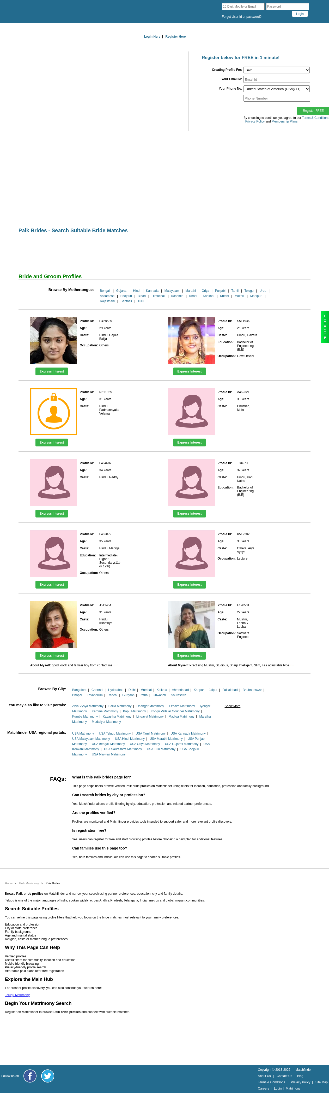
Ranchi (112, 695)
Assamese (107, 296)
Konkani (208, 296)
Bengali (105, 291)
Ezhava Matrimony (182, 706)
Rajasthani (107, 301)
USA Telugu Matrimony (115, 733)
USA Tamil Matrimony (151, 733)
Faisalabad (230, 690)
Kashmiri (177, 296)
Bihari (142, 296)
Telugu (248, 291)
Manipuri (256, 296)
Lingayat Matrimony (150, 716)
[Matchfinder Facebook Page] (29, 1076)
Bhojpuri (126, 296)
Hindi (136, 291)
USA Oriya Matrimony (145, 744)
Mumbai (146, 690)
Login (278, 1088)
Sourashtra (178, 695)
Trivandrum (94, 695)
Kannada (152, 291)
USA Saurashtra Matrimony (123, 749)
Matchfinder (303, 1070)
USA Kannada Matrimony (188, 733)
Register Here (176, 36)
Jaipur (213, 690)
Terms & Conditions (271, 1082)
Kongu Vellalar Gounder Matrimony (175, 711)
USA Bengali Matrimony (108, 744)
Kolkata (162, 690)
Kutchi (224, 296)
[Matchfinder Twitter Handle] (47, 1076)
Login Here (152, 36)
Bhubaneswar (252, 690)
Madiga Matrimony (181, 716)
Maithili (239, 296)
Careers (263, 1088)
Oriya (205, 291)
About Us (264, 1076)
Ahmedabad (180, 690)
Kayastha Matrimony (117, 716)
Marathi (190, 291)
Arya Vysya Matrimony (87, 706)
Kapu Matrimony (134, 711)
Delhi (132, 690)
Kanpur (199, 690)
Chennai (97, 690)
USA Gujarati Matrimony (182, 744)
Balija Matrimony (120, 706)
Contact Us (284, 1076)
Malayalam (172, 291)
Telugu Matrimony (17, 995)
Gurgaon (128, 695)
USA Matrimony (83, 733)
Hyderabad (116, 690)
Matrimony (293, 1088)
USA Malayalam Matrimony (91, 739)
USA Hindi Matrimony (130, 739)
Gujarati (121, 291)
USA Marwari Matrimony (108, 754)
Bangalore (79, 690)
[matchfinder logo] (60, 11)
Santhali (126, 301)
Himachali (158, 296)
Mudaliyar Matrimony (106, 722)
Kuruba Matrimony (85, 716)
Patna (143, 695)
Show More (233, 706)
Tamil (235, 291)
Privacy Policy (300, 1082)
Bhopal (77, 695)
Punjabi (220, 291)
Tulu (141, 301)
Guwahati (159, 695)
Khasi (193, 296)
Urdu (262, 291)
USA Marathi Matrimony (166, 739)
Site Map (321, 1082)
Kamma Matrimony (105, 711)
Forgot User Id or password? (241, 17)
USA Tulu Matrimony (161, 749)
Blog (300, 1076)
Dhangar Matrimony (150, 706)
